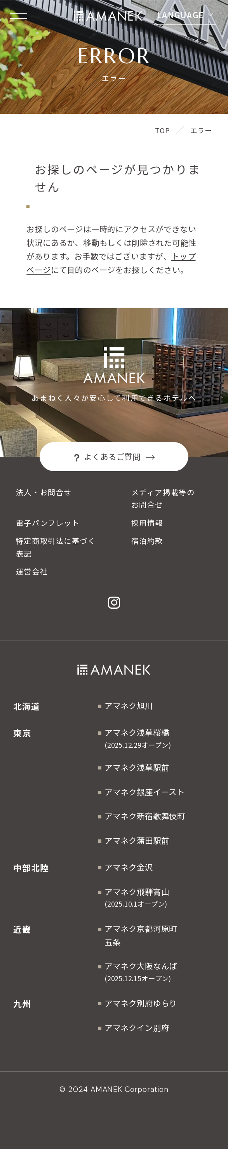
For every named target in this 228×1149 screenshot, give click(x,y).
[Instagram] (114, 603)
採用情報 (147, 522)
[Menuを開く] (18, 16)
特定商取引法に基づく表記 (56, 547)
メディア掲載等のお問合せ (163, 498)
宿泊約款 (147, 540)
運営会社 (32, 571)
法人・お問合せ (44, 492)
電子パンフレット (48, 522)
